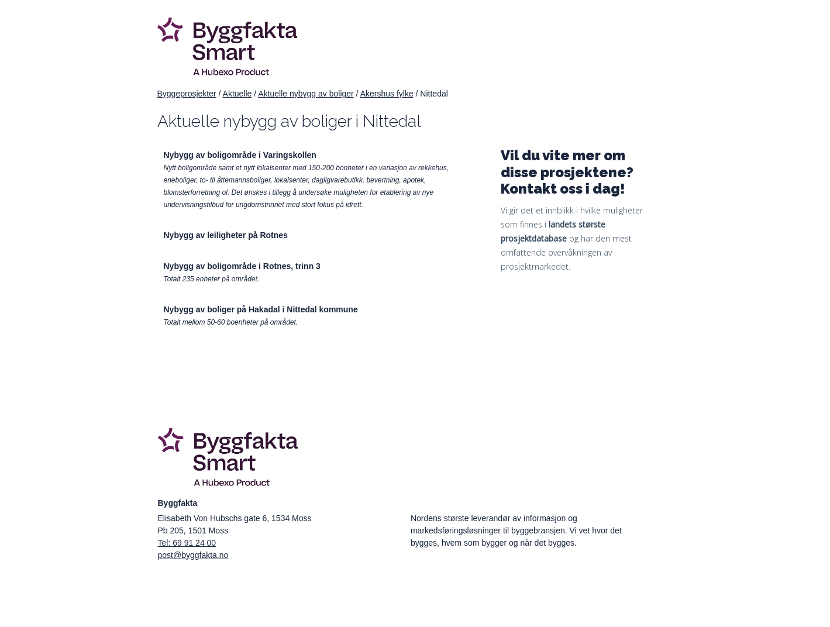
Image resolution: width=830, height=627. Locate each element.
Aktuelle (237, 93)
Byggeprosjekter (186, 93)
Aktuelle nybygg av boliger (305, 93)
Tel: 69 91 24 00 (187, 542)
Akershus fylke (387, 93)
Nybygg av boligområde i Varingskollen (240, 155)
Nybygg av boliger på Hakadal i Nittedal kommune (261, 309)
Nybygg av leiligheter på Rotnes (226, 235)
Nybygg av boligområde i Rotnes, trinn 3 (242, 266)
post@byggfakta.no (193, 555)
